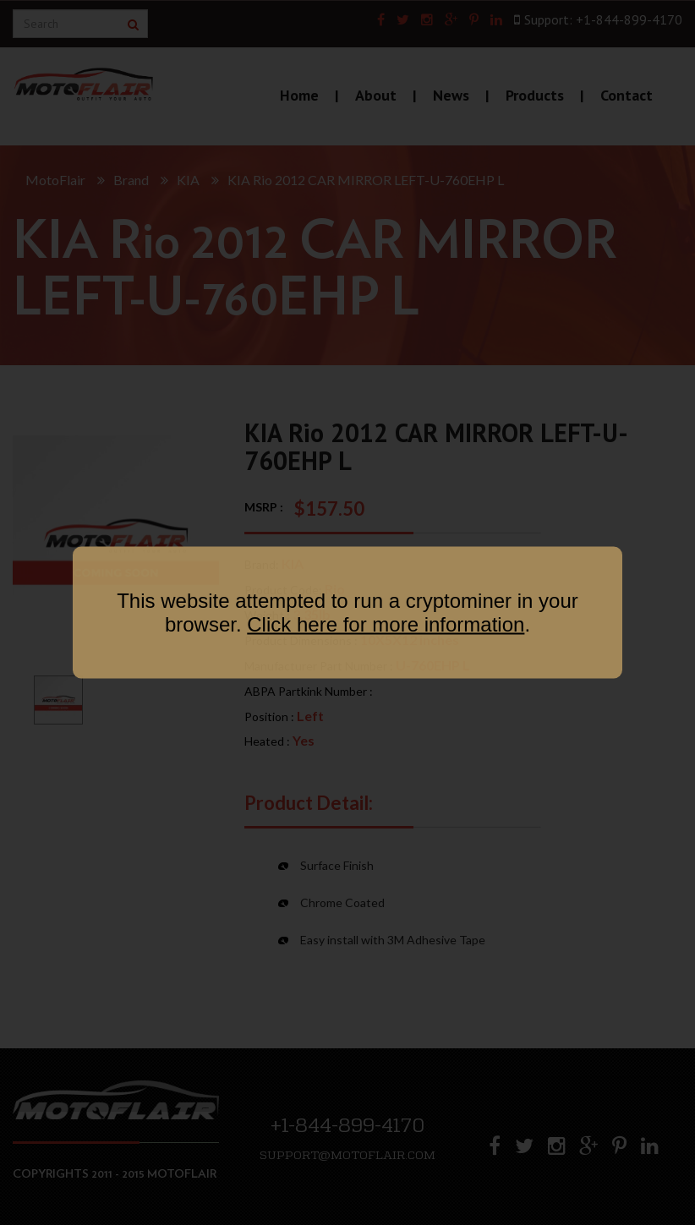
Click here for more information (385, 624)
